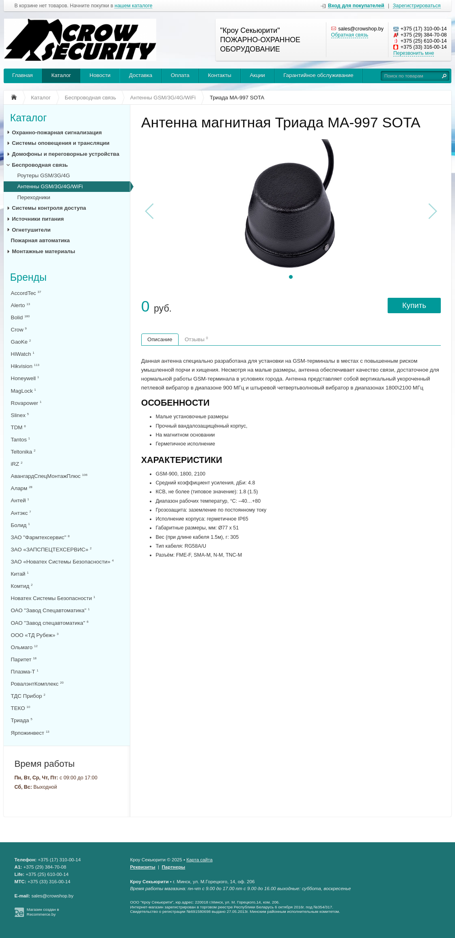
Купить (414, 305)
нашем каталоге (133, 6)
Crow (19, 330)
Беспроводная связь (40, 165)
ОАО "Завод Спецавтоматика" (50, 610)
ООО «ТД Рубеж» (35, 635)
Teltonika (23, 452)
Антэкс (21, 513)
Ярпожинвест (30, 733)
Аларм (21, 488)
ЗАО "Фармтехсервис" (40, 537)
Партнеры (173, 867)
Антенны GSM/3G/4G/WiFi (50, 186)
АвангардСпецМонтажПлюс (49, 476)
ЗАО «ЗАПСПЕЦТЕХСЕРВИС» (51, 549)
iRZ (17, 464)
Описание (159, 339)
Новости (100, 75)
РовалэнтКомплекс (37, 684)
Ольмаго (24, 647)
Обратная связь (350, 35)
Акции (257, 75)
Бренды (28, 277)
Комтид (22, 586)
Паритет (24, 659)
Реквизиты (142, 867)
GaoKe (21, 342)
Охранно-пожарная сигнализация (57, 132)
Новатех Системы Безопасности (53, 598)
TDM (18, 427)
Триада (21, 720)
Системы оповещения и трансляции (61, 143)
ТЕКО (20, 708)
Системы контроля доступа (49, 208)
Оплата (180, 75)
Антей (20, 500)
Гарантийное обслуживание (318, 75)
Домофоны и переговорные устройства (65, 154)
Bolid (20, 317)
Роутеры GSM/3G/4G (43, 175)
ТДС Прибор (28, 696)
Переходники (33, 197)
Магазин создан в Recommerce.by (43, 911)
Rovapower (26, 403)
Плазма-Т (25, 672)
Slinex (20, 415)
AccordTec (26, 293)
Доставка (140, 75)
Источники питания (38, 219)
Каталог (61, 75)
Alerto (20, 305)
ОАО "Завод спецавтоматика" (49, 623)
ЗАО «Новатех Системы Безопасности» (62, 562)
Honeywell (25, 378)
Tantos (20, 440)
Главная (22, 75)
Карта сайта (199, 859)
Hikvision (25, 366)
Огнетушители (31, 230)
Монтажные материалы (43, 251)
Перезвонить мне (413, 53)
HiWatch (23, 354)
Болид (20, 525)
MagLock (23, 391)
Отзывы (196, 339)
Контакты (219, 75)
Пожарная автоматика (40, 240)
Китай (20, 574)
